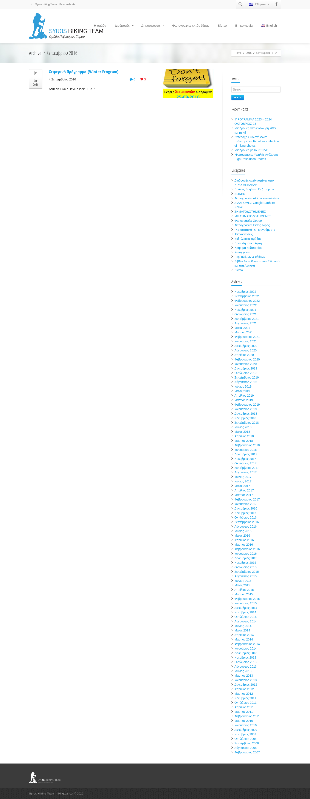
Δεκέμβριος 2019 (245, 368)
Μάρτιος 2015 (243, 594)
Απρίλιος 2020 (244, 355)
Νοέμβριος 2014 (245, 612)
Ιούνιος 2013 (242, 671)
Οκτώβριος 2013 (245, 662)
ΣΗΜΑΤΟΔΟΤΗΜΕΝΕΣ (250, 211)
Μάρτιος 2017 (243, 495)
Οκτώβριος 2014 (245, 617)
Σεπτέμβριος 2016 (246, 522)
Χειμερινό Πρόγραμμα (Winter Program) (83, 72)
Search (238, 97)
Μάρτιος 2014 (243, 639)
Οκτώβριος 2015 (245, 567)
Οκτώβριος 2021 (245, 314)
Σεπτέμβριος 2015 (246, 571)
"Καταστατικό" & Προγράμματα (254, 229)
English (269, 25)
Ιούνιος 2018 (242, 427)
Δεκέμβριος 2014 (245, 608)
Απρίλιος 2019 (244, 395)
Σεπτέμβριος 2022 (246, 296)
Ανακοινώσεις (243, 234)
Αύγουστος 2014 (245, 621)
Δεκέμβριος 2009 (245, 729)
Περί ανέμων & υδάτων (249, 257)
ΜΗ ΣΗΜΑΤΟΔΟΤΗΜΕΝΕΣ (252, 216)
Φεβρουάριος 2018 (247, 445)
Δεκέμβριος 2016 (245, 508)
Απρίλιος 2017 (244, 490)
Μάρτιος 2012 (243, 693)
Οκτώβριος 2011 (245, 702)
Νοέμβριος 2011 (245, 698)
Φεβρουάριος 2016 (247, 549)
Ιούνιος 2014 (242, 626)
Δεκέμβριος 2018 (245, 413)
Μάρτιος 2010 (243, 720)
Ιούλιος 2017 (242, 477)
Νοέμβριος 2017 (245, 458)
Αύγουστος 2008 (245, 748)
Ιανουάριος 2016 (245, 553)
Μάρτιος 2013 (243, 675)
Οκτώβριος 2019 (245, 373)
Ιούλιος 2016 (242, 531)
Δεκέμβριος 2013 (245, 653)
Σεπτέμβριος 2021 (246, 318)
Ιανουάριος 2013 (245, 680)
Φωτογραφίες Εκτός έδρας (252, 225)
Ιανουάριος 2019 (245, 409)
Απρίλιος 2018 (244, 436)
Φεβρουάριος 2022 (247, 300)
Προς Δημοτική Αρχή (248, 243)
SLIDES (239, 194)
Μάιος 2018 (242, 431)
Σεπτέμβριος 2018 (246, 422)
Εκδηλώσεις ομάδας (247, 238)
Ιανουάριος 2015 (245, 603)
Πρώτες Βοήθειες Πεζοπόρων (254, 189)
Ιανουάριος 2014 (245, 648)
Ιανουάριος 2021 (245, 341)
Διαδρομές (124, 25)
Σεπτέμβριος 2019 (246, 377)
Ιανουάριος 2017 (245, 504)
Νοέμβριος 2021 (245, 309)
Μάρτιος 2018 (243, 440)
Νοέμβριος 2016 (245, 513)
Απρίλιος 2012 (244, 689)
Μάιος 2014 (242, 630)
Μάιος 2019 (242, 391)
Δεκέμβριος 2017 (245, 454)
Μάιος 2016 (242, 535)
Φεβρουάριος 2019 (247, 404)
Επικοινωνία (244, 25)
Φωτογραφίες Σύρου (248, 220)
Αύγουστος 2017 (245, 472)
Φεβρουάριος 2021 (247, 337)
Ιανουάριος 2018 (245, 449)
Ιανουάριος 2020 (245, 364)
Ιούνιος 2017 (242, 481)
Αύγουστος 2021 (245, 323)
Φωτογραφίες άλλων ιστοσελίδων (256, 198)
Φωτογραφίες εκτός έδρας (190, 25)
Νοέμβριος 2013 (245, 657)
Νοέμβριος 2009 (245, 734)
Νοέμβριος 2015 (245, 562)
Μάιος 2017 (242, 486)
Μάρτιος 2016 (243, 544)
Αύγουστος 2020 (245, 350)
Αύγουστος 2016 (245, 526)
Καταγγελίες (242, 252)
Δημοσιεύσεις (153, 25)
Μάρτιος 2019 (243, 400)
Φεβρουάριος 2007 (247, 752)
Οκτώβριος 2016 (245, 517)
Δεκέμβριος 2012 (245, 684)
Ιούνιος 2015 (242, 580)
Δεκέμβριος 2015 (245, 558)
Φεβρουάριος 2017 (247, 499)
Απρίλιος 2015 (244, 589)
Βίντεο (222, 25)
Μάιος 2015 (242, 585)
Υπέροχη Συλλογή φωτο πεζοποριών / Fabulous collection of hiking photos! (256, 141)
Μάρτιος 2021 (243, 332)
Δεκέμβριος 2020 (245, 346)
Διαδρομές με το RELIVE (251, 150)
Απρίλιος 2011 (244, 707)
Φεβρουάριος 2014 (247, 644)
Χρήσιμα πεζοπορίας (248, 247)
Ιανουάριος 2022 (245, 305)
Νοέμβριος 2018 (245, 418)
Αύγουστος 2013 (245, 666)
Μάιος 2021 (242, 327)
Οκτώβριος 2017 (245, 463)
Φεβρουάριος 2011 (247, 716)
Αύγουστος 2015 (245, 576)
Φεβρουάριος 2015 (247, 598)
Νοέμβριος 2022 (245, 291)
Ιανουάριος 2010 (245, 725)
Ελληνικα (259, 4)
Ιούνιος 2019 (242, 386)
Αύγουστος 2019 (245, 382)
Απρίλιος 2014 (244, 635)
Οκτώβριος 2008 (245, 738)
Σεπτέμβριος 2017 (246, 468)
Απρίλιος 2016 (244, 540)
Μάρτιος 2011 (243, 711)
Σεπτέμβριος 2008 (246, 743)
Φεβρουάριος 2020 (247, 359)
